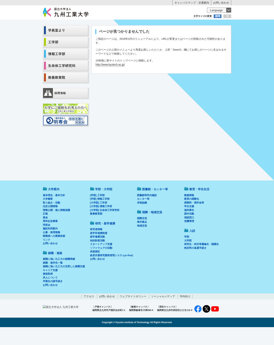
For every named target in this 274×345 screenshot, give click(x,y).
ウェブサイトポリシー (133, 312)
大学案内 (54, 31)
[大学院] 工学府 (98, 218)
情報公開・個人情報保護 (56, 225)
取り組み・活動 (51, 218)
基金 (45, 233)
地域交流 (142, 241)
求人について (50, 293)
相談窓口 (189, 233)
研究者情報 (96, 245)
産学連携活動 (97, 252)
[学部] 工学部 (97, 211)
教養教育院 (96, 229)
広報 (45, 229)
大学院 (188, 256)
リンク (46, 255)
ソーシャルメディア (163, 312)
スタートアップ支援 (101, 259)
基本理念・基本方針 (54, 211)
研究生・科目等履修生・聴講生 (201, 259)
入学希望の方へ (61, 24)
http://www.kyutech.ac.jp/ (110, 80)
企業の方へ (174, 24)
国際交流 (142, 234)
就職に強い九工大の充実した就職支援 (64, 282)
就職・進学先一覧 (53, 278)
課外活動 (189, 229)
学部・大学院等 (78, 31)
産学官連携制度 (98, 248)
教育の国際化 (191, 214)
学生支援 (189, 222)
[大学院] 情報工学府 (101, 222)
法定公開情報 (50, 222)
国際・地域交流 (195, 31)
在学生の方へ (99, 24)
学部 (186, 252)
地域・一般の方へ (212, 24)
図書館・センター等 (155, 205)
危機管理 (189, 236)
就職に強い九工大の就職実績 (59, 274)
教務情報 (189, 211)
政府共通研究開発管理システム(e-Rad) (111, 271)
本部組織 (142, 218)
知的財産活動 (97, 256)
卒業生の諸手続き (53, 297)
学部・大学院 (103, 205)
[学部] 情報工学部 (100, 214)
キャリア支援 (50, 286)
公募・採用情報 (51, 248)
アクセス (89, 312)
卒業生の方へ (137, 24)
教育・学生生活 (125, 31)
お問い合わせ (221, 2)
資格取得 (48, 289)
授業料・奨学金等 (194, 218)
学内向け (185, 312)
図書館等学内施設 (147, 211)
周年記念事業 (50, 236)
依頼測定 (95, 267)
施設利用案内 (50, 244)
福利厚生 (189, 225)
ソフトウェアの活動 (101, 263)
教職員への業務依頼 (54, 251)
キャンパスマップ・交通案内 (191, 2)
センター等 (143, 214)
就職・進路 (148, 31)
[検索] (170, 12)
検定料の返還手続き (195, 263)
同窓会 (46, 240)
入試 (219, 31)
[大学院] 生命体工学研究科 (104, 225)
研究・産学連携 (172, 31)
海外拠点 (142, 237)
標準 (217, 16)
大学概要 (48, 214)
